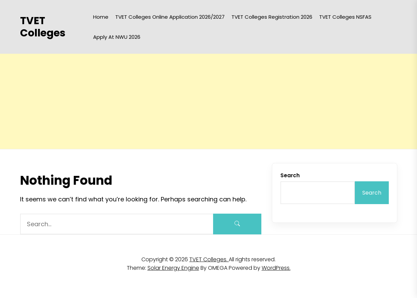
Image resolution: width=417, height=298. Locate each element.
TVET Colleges (43, 27)
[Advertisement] (204, 101)
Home (100, 16)
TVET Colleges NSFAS (345, 16)
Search (290, 175)
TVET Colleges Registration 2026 (271, 16)
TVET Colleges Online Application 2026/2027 (170, 16)
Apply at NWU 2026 (116, 36)
